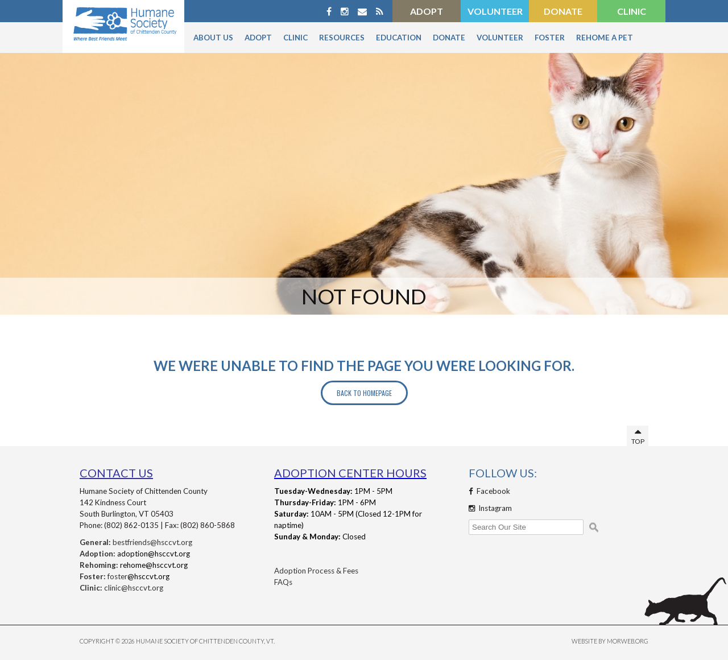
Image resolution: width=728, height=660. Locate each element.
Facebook (489, 491)
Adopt (426, 11)
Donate (563, 11)
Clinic (631, 11)
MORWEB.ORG (627, 641)
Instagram (490, 508)
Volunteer (495, 11)
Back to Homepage (364, 393)
